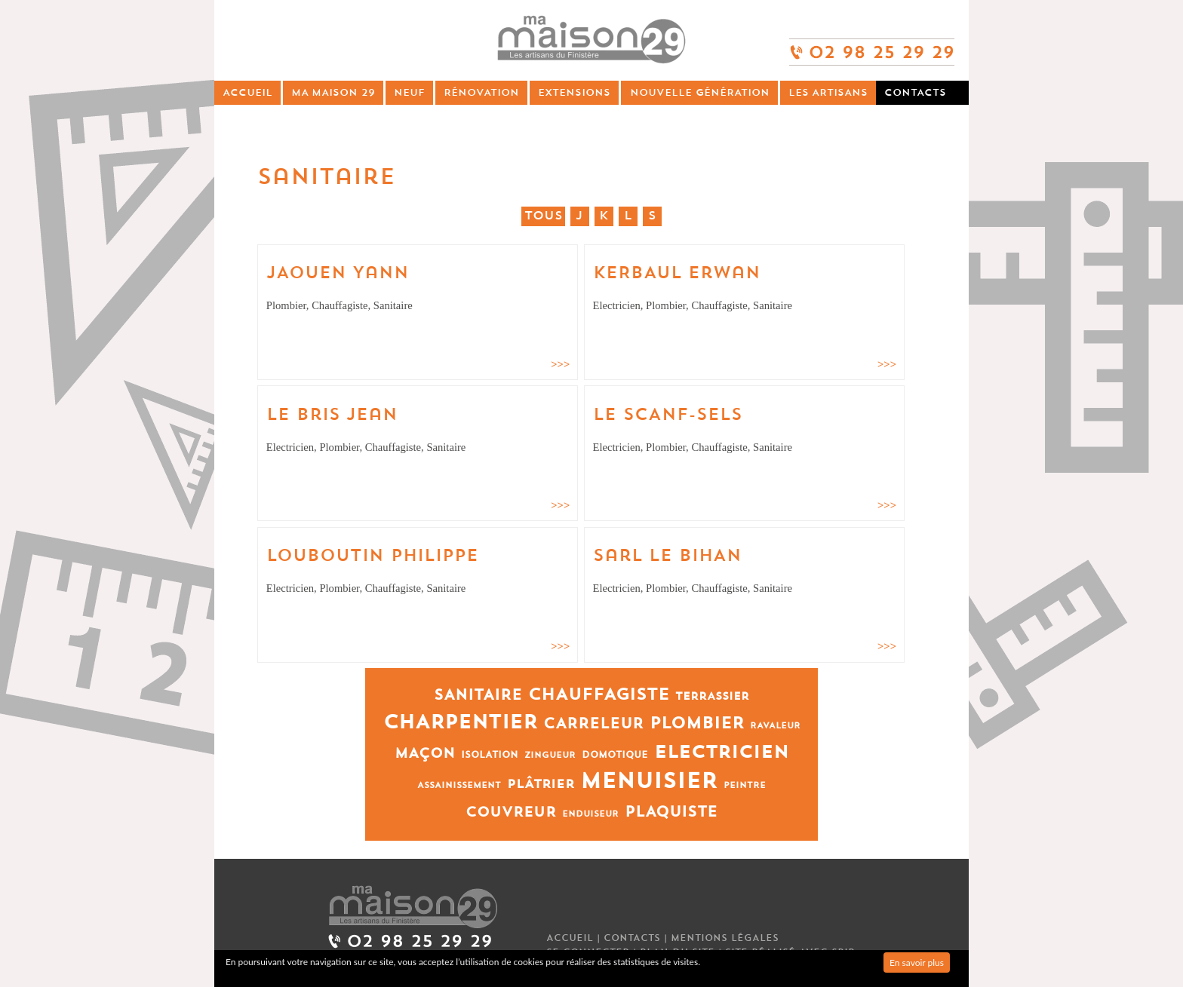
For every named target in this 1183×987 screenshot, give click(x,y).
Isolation (489, 754)
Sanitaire (478, 695)
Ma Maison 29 (333, 92)
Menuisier (648, 781)
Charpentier (460, 722)
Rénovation (481, 92)
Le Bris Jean (332, 414)
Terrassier (712, 696)
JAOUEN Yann (337, 273)
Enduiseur (590, 814)
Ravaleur (775, 726)
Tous (543, 216)
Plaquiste (671, 812)
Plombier (697, 723)
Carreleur (593, 723)
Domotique (615, 754)
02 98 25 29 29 (871, 45)
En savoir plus (917, 962)
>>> (560, 364)
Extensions (574, 92)
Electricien (721, 752)
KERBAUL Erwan (676, 273)
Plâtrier (540, 784)
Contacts (915, 92)
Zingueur (550, 755)
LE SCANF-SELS (667, 414)
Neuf (409, 92)
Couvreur (511, 812)
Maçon (425, 753)
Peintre (745, 785)
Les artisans (828, 92)
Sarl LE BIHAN (667, 555)
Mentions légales (725, 938)
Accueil (247, 92)
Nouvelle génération (700, 92)
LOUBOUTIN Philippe (372, 555)
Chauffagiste (598, 695)
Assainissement (459, 785)
